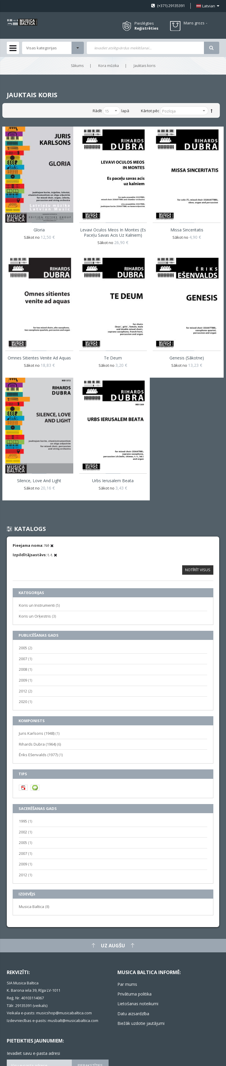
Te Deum (113, 358)
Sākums (77, 65)
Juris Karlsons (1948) (39, 733)
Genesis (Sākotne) (187, 358)
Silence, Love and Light (39, 480)
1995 (25, 821)
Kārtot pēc (150, 110)
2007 (25, 658)
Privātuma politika (134, 994)
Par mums (127, 984)
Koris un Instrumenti (39, 605)
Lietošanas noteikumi (137, 1003)
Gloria (39, 230)
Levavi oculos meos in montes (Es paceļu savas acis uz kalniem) (113, 232)
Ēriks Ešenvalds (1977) (41, 754)
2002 (25, 832)
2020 (25, 701)
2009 (25, 680)
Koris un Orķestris (37, 616)
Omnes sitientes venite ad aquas (39, 358)
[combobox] (145, 48)
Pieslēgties (144, 23)
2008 (25, 669)
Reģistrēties (146, 28)
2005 (25, 647)
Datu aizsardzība (133, 1013)
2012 (25, 691)
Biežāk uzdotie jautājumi (140, 1023)
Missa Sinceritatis (186, 230)
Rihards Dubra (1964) (40, 744)
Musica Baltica (34, 906)
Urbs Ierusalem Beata (113, 480)
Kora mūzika (108, 65)
